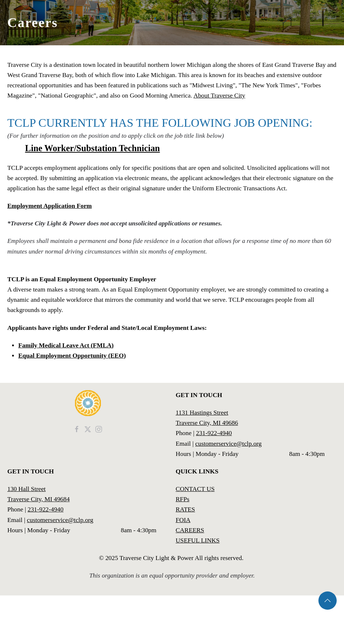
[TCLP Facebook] (76, 428)
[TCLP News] (87, 428)
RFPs (183, 499)
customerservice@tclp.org (228, 443)
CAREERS (190, 530)
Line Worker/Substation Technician (92, 148)
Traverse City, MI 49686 (207, 422)
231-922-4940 (214, 433)
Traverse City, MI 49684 (38, 499)
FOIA (183, 520)
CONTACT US (195, 488)
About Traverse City (219, 95)
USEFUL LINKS (198, 540)
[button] (327, 600)
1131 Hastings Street (202, 412)
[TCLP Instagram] (98, 428)
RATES (185, 509)
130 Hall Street (26, 488)
